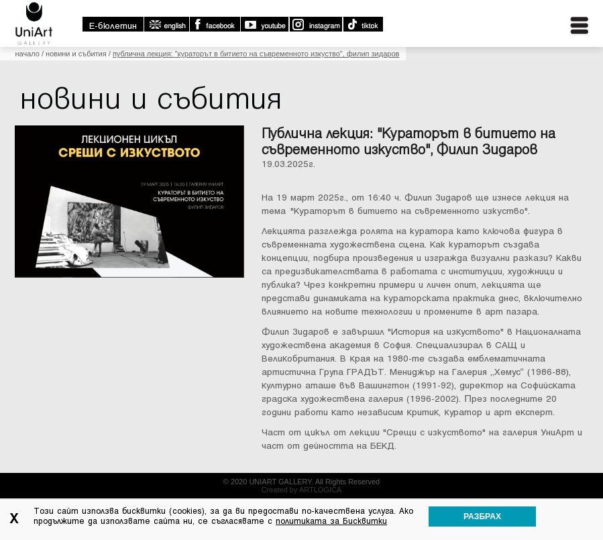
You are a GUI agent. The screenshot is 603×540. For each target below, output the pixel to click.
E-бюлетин (113, 26)
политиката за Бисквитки (331, 521)
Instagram (315, 24)
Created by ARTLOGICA (302, 490)
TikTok (362, 24)
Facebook (214, 24)
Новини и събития (76, 54)
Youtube (264, 24)
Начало (27, 54)
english (166, 24)
